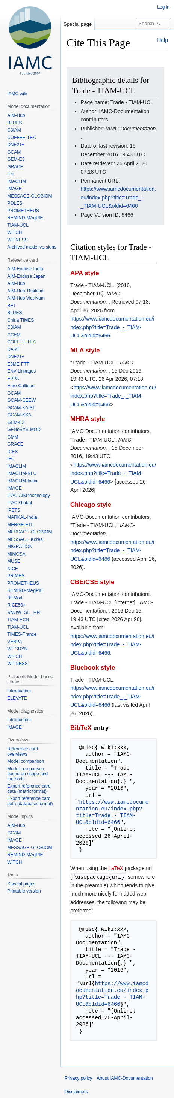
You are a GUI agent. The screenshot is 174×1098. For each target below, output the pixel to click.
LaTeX (115, 868)
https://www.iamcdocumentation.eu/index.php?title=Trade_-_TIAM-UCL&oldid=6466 (118, 197)
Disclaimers (76, 1091)
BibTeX (81, 727)
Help (162, 40)
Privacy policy (78, 1077)
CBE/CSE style (92, 582)
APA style (84, 273)
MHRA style (87, 418)
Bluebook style (92, 667)
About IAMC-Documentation (125, 1077)
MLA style (85, 350)
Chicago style (90, 504)
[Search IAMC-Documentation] (153, 23)
